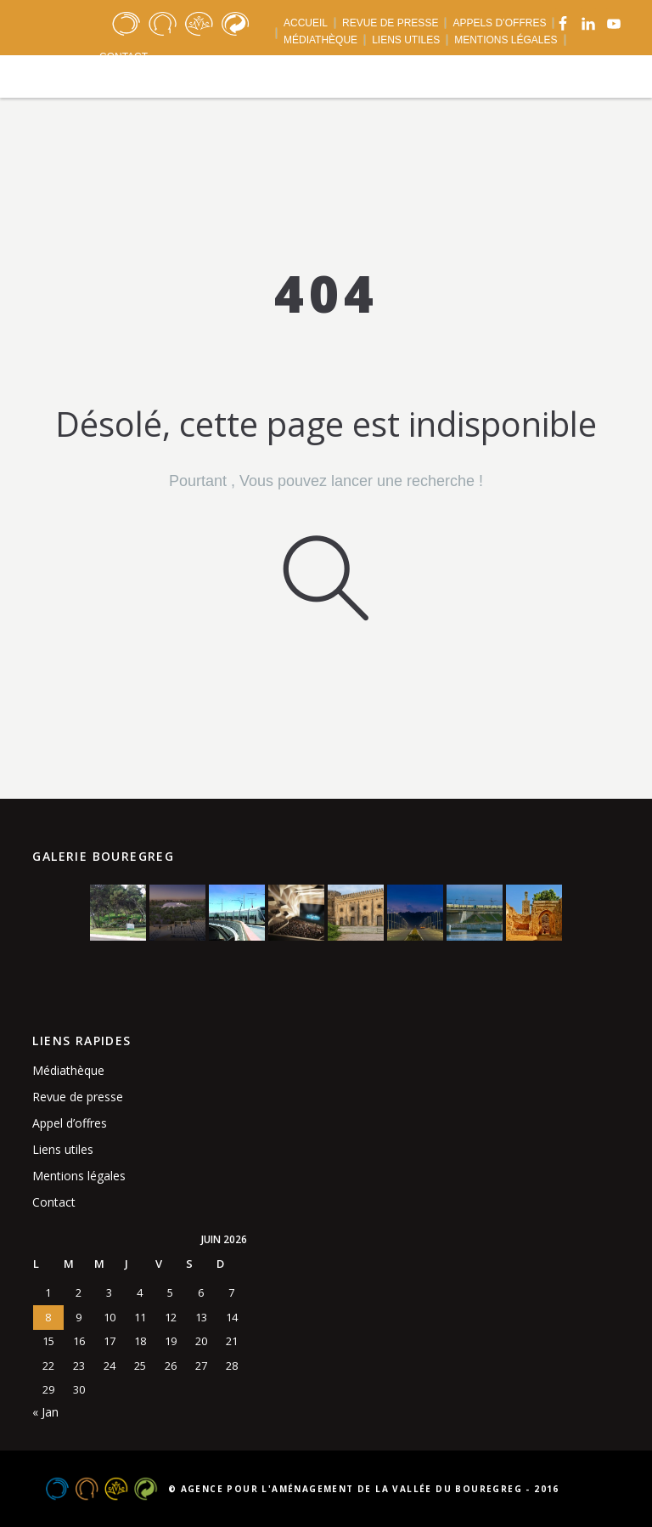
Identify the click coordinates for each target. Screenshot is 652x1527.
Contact (54, 1202)
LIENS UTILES (406, 40)
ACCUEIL (306, 23)
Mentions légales (79, 1176)
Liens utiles (62, 1149)
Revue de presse (77, 1097)
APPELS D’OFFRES (499, 23)
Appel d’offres (69, 1123)
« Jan (45, 1412)
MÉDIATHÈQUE (320, 40)
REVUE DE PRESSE (390, 23)
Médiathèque (68, 1070)
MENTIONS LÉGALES (505, 40)
